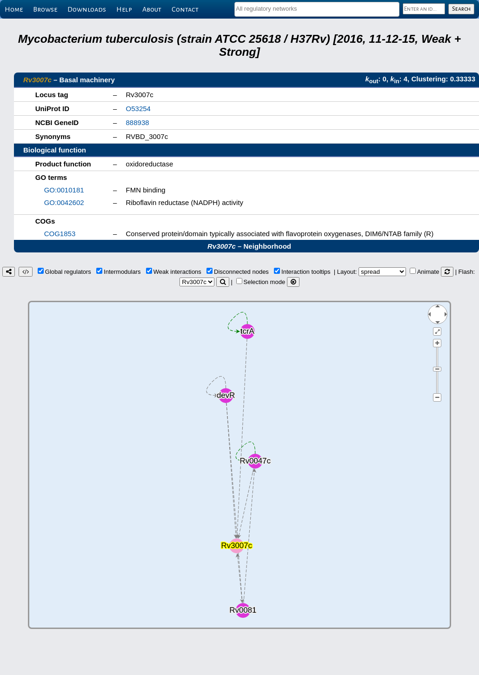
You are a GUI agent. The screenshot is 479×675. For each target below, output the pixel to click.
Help (124, 9)
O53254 (138, 108)
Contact (185, 9)
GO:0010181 (64, 190)
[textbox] (317, 9)
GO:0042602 (64, 202)
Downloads (86, 9)
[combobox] (316, 9)
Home (14, 9)
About (151, 9)
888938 (137, 122)
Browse (45, 9)
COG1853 (60, 234)
